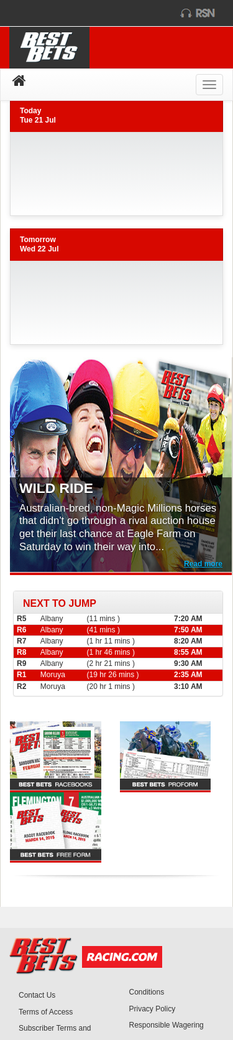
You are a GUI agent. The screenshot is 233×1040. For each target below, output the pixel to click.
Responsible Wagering (166, 1025)
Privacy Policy (152, 1009)
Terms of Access (46, 1012)
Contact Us (37, 995)
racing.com (60, 13)
